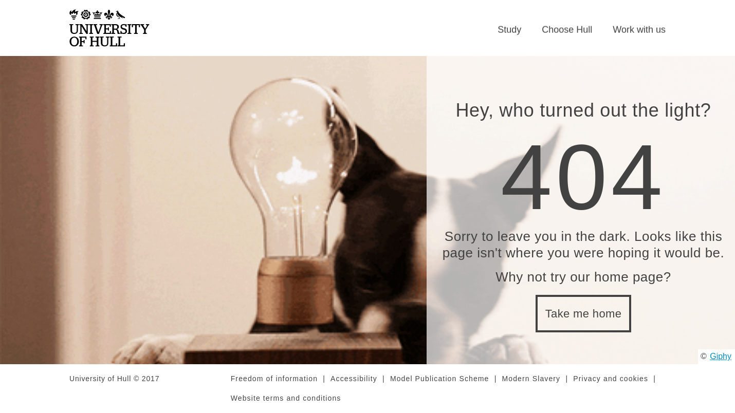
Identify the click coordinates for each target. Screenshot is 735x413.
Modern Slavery (531, 378)
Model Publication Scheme (439, 378)
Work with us (639, 30)
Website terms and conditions (286, 398)
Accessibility (353, 378)
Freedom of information (274, 378)
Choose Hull (567, 30)
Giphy (720, 356)
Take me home (583, 313)
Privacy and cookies (610, 378)
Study (509, 30)
